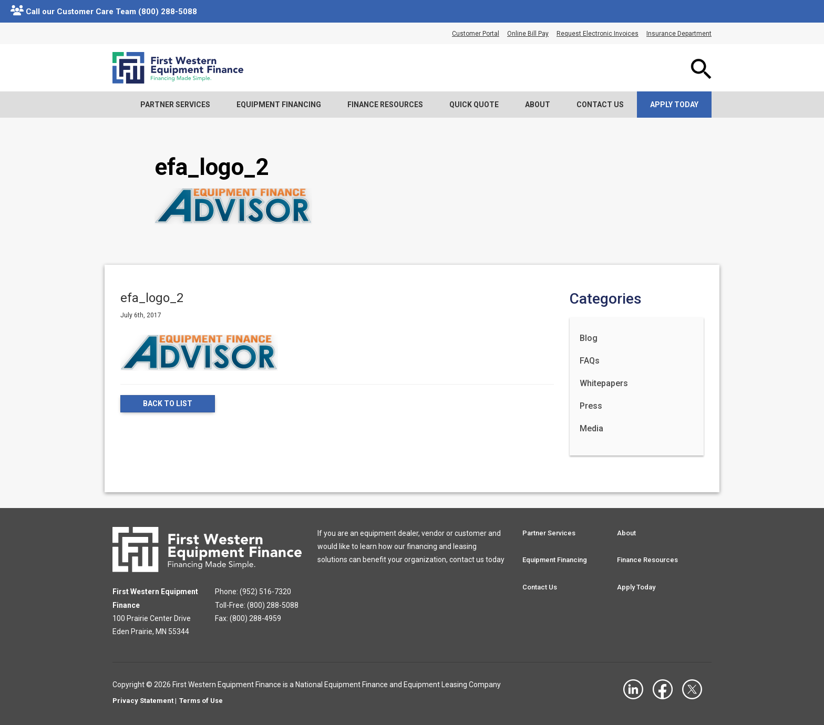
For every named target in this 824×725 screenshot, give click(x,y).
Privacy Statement (142, 701)
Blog (589, 338)
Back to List (167, 404)
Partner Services (175, 104)
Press (591, 406)
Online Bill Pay (528, 33)
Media (591, 428)
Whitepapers (604, 383)
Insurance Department (679, 33)
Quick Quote (474, 104)
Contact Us (600, 104)
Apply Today (674, 104)
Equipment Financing (278, 104)
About (537, 104)
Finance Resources (385, 104)
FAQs (590, 361)
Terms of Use (201, 701)
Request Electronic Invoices (597, 33)
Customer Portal (475, 33)
